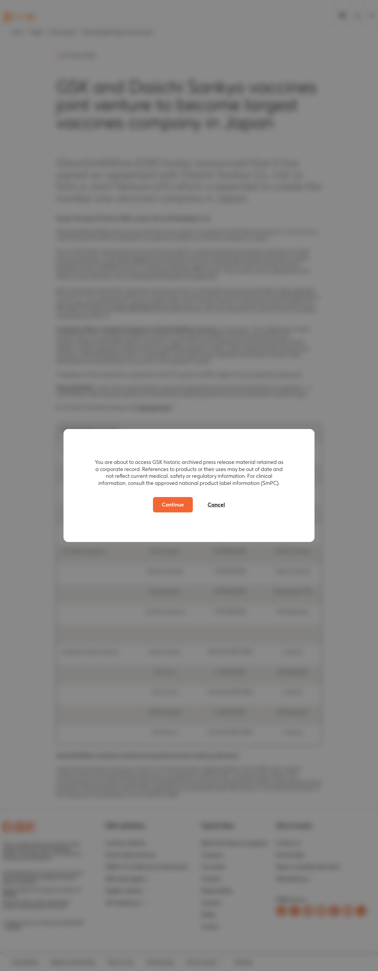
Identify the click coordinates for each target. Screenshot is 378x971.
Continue (173, 504)
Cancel (216, 504)
